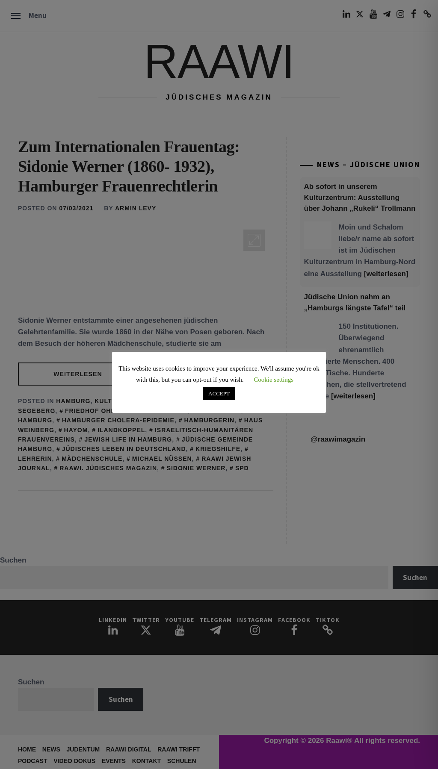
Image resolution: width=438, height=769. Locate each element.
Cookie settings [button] (273, 379)
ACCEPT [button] (219, 393)
